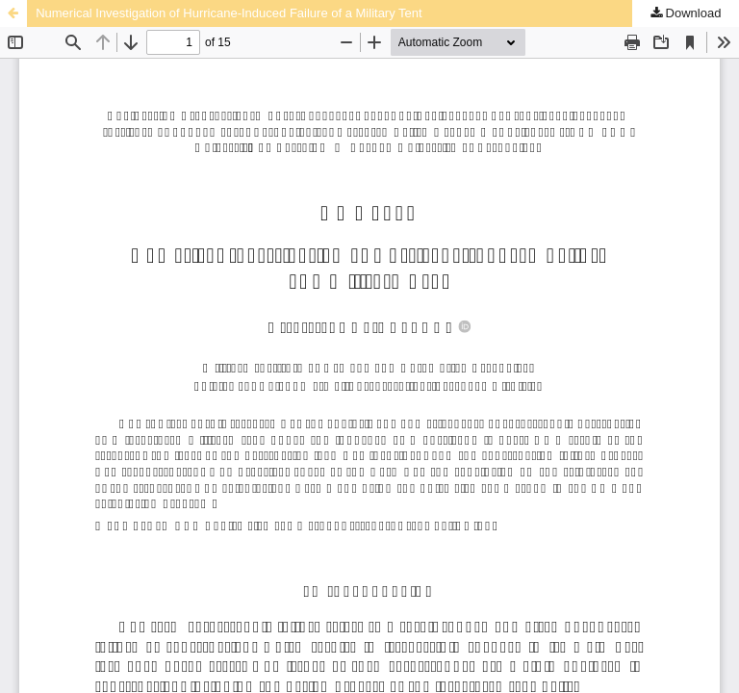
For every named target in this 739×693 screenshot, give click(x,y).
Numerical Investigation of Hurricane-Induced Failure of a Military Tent (229, 13)
